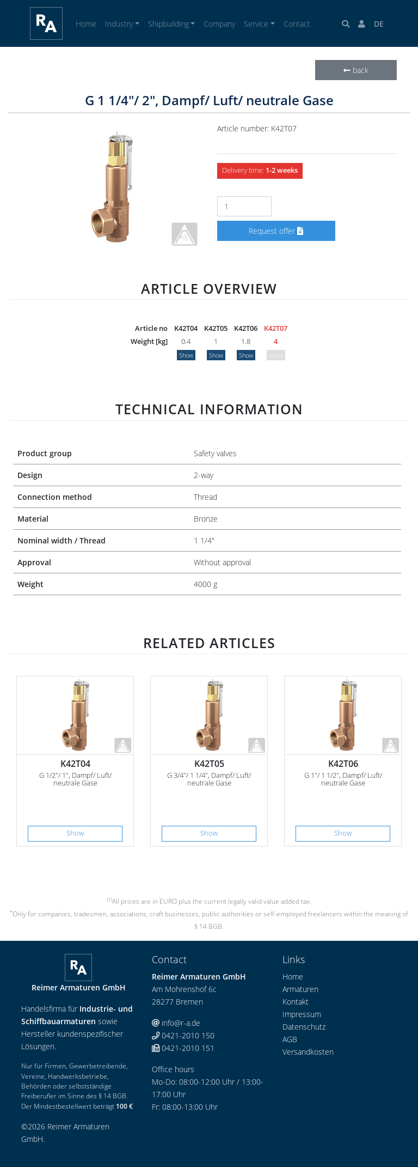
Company (219, 24)
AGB (289, 1039)
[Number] (244, 206)
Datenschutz (303, 1026)
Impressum (301, 1014)
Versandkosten (308, 1052)
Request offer (276, 231)
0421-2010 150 (183, 1035)
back (355, 70)
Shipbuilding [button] (168, 24)
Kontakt (295, 1001)
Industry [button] (119, 24)
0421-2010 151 (183, 1048)
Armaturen (300, 989)
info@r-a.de (176, 1023)
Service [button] (256, 24)
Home (86, 24)
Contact (297, 24)
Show (186, 355)
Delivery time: (260, 170)
